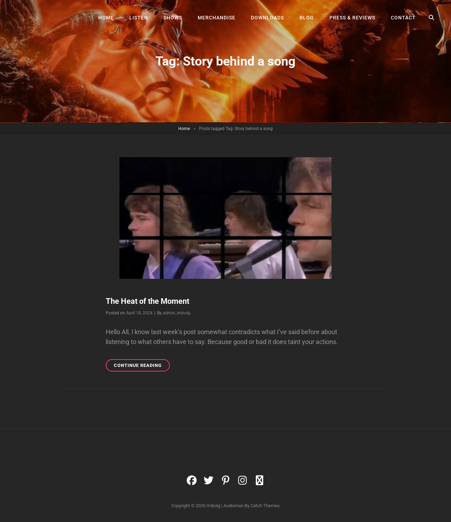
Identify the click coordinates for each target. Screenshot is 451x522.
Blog (306, 17)
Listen (138, 17)
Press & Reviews (352, 17)
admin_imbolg (176, 313)
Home (106, 17)
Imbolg (213, 505)
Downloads (267, 17)
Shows (172, 17)
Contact (403, 17)
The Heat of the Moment (147, 301)
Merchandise (216, 17)
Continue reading (142, 366)
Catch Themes (265, 505)
